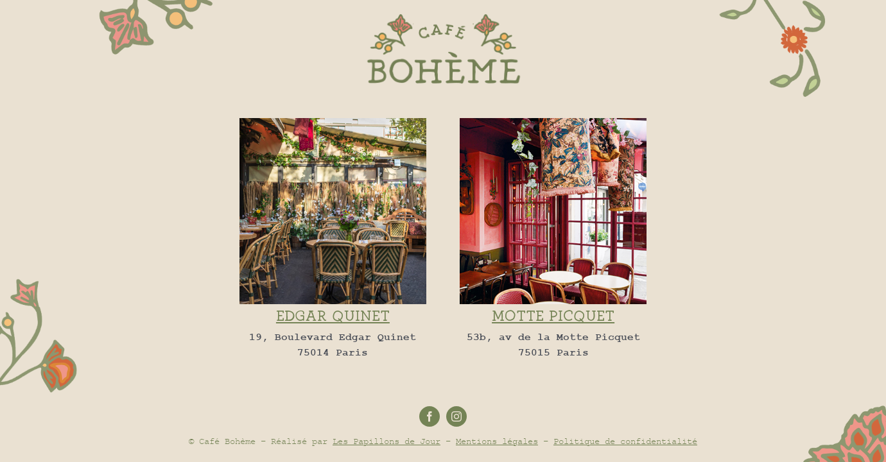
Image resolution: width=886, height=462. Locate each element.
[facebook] (429, 416)
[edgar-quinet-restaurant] (332, 122)
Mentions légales (497, 441)
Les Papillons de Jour (386, 441)
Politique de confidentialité (625, 441)
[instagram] (456, 416)
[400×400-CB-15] (553, 122)
